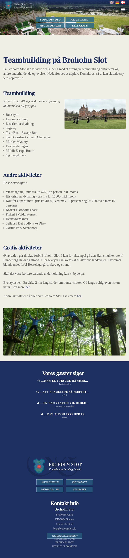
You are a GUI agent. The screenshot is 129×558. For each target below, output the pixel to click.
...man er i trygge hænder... (64, 380)
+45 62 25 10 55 (64, 523)
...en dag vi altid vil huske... (64, 403)
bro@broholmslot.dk (64, 528)
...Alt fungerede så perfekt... (65, 392)
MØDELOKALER (50, 25)
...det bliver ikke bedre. (64, 414)
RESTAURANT (79, 19)
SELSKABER (80, 25)
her (28, 287)
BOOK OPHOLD (50, 19)
